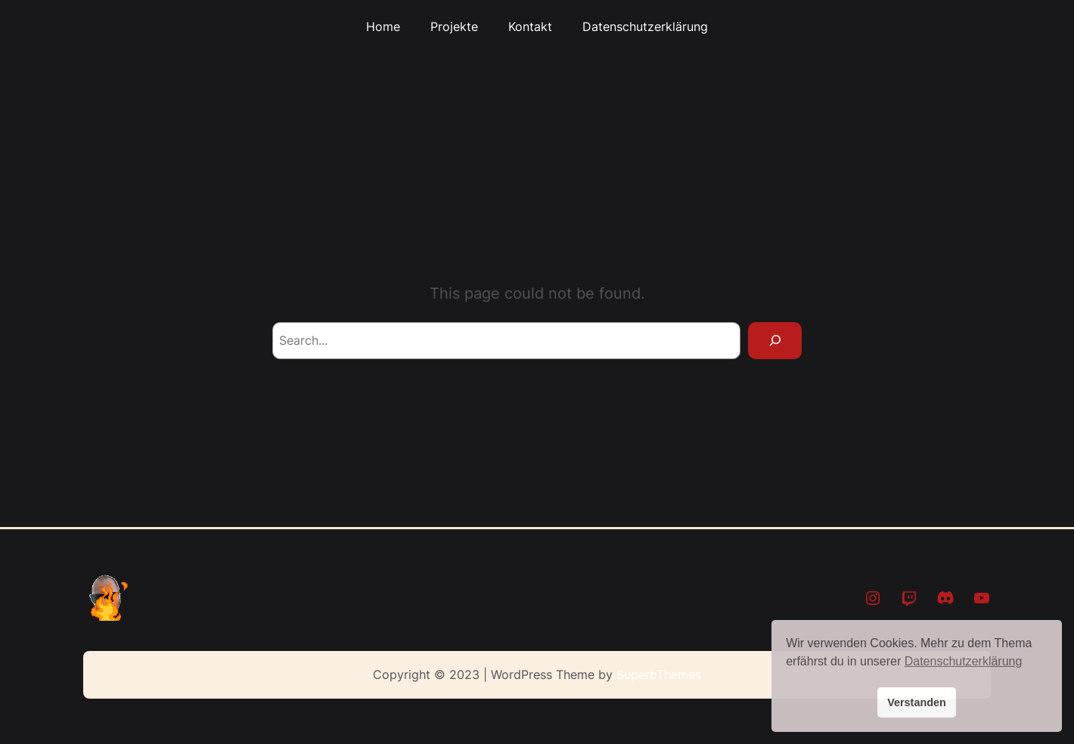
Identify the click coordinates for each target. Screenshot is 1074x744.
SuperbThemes (658, 674)
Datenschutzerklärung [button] (964, 661)
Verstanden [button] (916, 702)
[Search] (775, 340)
